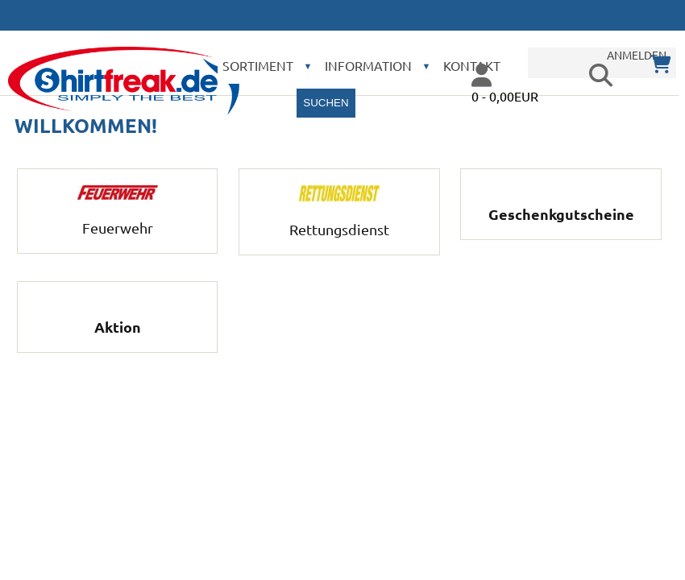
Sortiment (257, 65)
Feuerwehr (117, 218)
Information (368, 65)
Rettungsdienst (339, 220)
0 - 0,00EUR (504, 96)
